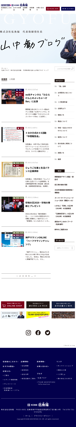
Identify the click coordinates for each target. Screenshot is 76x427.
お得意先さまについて (65, 94)
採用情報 (32, 9)
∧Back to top (69, 345)
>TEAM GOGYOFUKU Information (46, 383)
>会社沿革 (25, 374)
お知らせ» (7, 371)
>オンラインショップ (65, 366)
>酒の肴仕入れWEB (64, 378)
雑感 (59, 159)
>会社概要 (25, 366)
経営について (62, 137)
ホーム (3, 68)
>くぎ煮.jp (61, 374)
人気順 (12, 79)
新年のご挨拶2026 (61, 229)
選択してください (63, 248)
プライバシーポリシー (42, 416)
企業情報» (25, 361)
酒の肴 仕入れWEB (68, 9)
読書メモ (61, 153)
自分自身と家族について (65, 144)
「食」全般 (62, 86)
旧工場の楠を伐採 (61, 184)
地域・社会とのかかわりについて (65, 129)
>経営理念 (25, 370)
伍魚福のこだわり (6, 9)
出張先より (62, 108)
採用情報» (41, 361)
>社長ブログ (42, 378)
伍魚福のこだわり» (11, 361)
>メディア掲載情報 (10, 380)
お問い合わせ (40, 9)
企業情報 (25, 9)
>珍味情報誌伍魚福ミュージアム (11, 389)
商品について (62, 121)
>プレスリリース (9, 384)
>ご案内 (6, 375)
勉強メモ (61, 115)
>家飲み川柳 (61, 370)
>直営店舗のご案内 (28, 378)
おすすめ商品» (9, 366)
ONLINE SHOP (53, 9)
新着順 (4, 79)
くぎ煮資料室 (62, 102)
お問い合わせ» (43, 366)
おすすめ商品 (17, 9)
